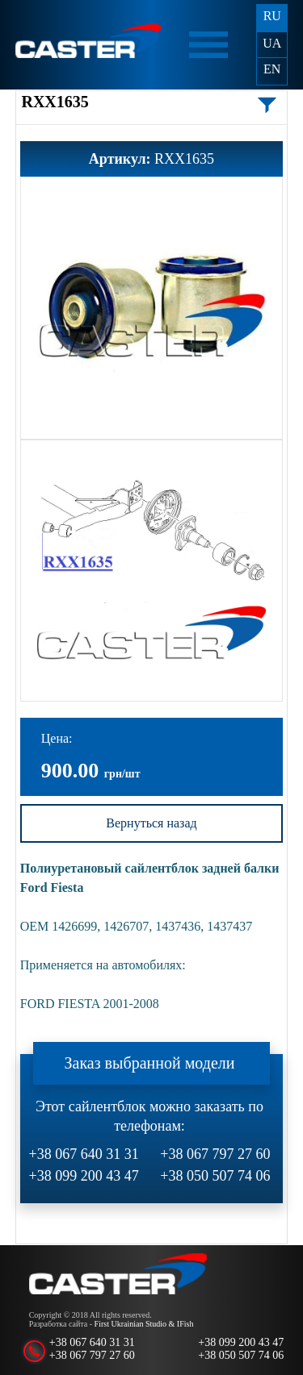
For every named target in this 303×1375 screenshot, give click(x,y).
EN (271, 69)
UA (272, 43)
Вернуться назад (151, 823)
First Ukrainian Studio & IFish (144, 1323)
